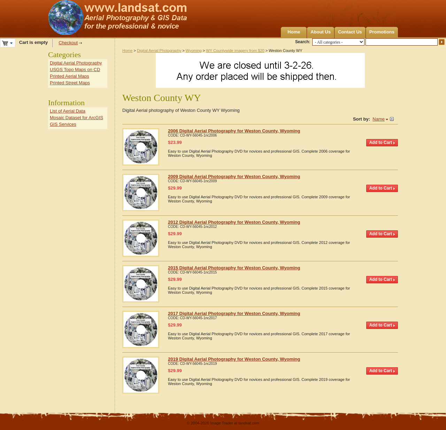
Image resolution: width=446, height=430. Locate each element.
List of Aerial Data (67, 111)
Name (378, 119)
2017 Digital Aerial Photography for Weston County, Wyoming (234, 313)
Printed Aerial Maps (69, 76)
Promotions (381, 31)
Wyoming (194, 50)
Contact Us (350, 31)
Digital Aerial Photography (159, 50)
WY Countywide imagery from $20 (235, 50)
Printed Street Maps (70, 82)
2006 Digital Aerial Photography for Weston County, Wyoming (234, 130)
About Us (320, 31)
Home (293, 31)
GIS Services (63, 124)
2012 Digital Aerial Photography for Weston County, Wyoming (234, 222)
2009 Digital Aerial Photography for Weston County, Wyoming (234, 176)
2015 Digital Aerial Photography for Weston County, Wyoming (234, 267)
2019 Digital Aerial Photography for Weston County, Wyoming (234, 359)
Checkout (68, 42)
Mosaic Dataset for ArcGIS (76, 117)
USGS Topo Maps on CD (75, 69)
